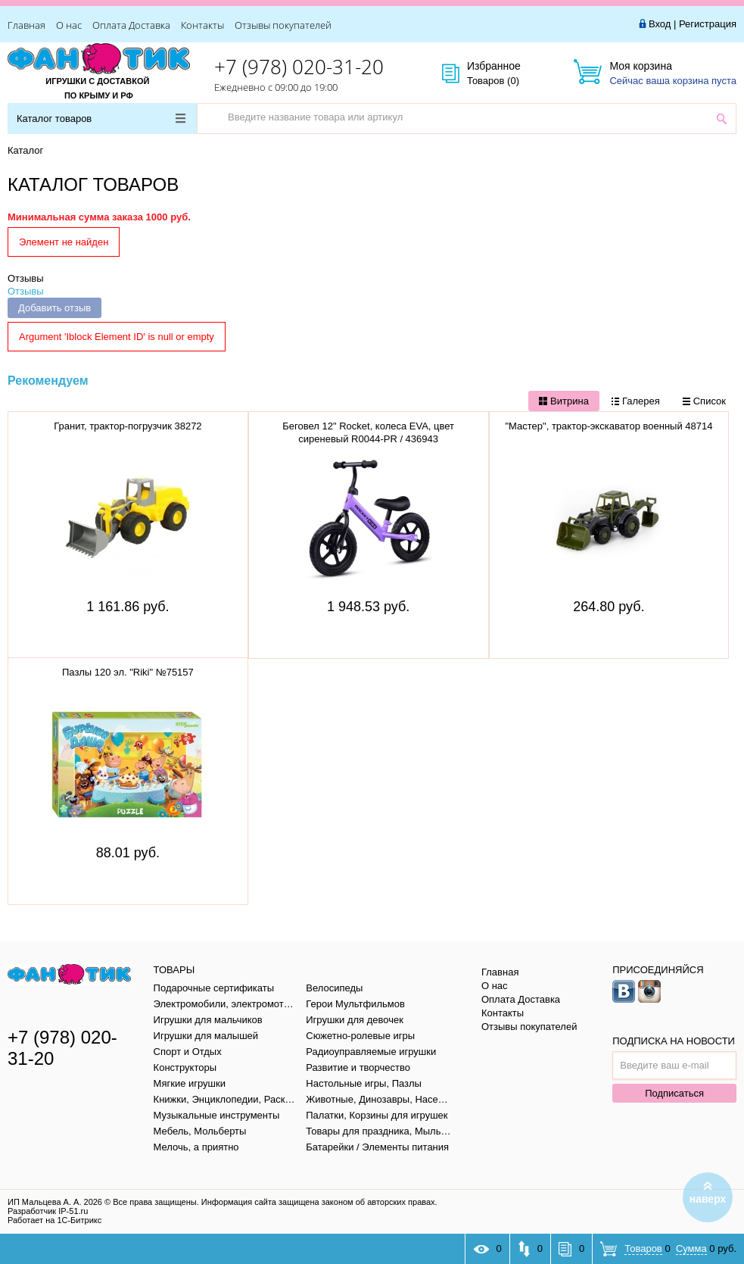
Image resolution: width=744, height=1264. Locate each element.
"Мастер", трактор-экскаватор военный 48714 (608, 426)
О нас (69, 25)
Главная (26, 25)
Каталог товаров (101, 118)
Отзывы (26, 278)
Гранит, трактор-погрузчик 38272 (127, 426)
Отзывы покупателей (283, 25)
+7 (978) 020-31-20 (299, 66)
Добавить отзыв (54, 308)
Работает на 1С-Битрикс (54, 1220)
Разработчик (48, 1211)
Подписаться (674, 1093)
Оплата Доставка (131, 25)
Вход (660, 24)
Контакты (202, 25)
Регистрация (707, 24)
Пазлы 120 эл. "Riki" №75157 (128, 672)
